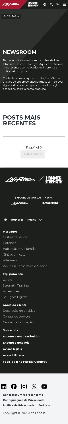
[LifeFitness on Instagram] (24, 386)
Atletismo (10, 260)
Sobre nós (10, 330)
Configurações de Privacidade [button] (23, 400)
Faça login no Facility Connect (25, 361)
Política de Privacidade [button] (18, 405)
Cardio (7, 279)
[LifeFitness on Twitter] (34, 386)
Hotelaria (9, 243)
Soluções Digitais (15, 297)
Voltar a (11, 16)
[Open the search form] (51, 4)
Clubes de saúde (15, 237)
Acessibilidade (13, 355)
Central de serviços (16, 316)
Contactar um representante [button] (23, 394)
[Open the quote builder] (58, 4)
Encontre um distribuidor (21, 336)
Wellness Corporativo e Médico (25, 266)
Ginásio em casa (14, 254)
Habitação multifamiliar (20, 248)
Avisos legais (12, 349)
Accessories (11, 291)
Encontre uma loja (16, 342)
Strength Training (16, 285)
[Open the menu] (64, 4)
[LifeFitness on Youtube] (44, 386)
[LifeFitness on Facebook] (14, 386)
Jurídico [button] (44, 405)
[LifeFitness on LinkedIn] (4, 386)
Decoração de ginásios (19, 310)
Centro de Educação (18, 322)
